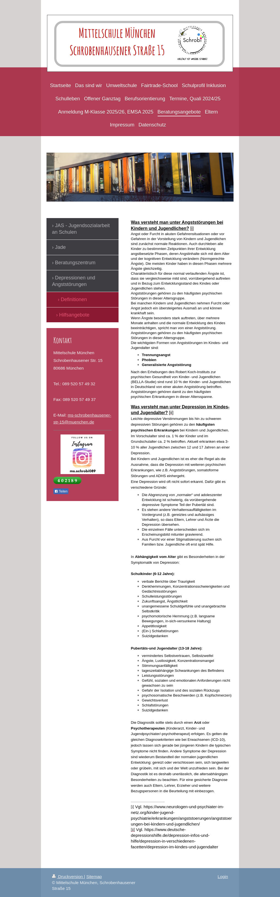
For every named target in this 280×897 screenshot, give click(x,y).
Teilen (60, 491)
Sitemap (94, 876)
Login (223, 876)
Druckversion (68, 876)
